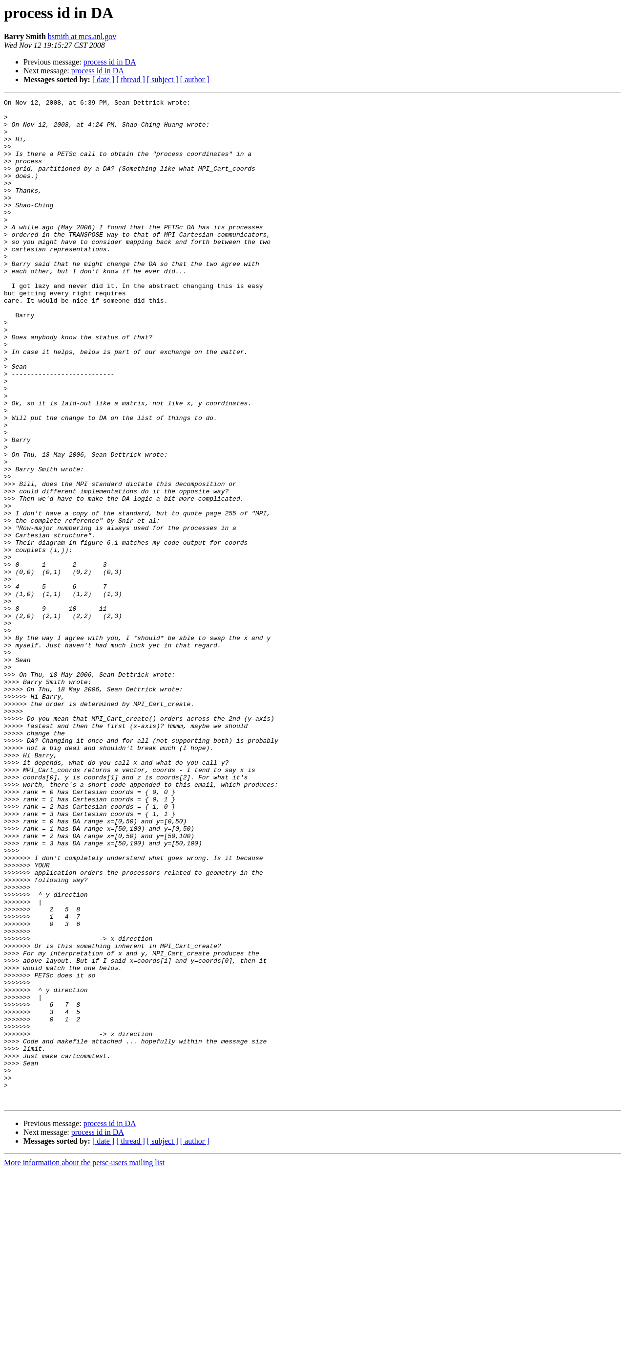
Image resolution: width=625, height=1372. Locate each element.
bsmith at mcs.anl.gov (82, 36)
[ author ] (194, 79)
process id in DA (109, 62)
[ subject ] (162, 79)
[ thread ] (130, 79)
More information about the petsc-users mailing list (84, 1363)
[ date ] (103, 79)
